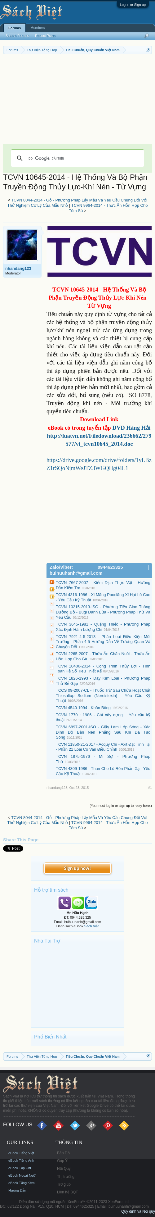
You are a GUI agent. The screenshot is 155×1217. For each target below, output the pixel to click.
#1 (150, 787)
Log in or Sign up (133, 5)
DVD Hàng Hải (131, 427)
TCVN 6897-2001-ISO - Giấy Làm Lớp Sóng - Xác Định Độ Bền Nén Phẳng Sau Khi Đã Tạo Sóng (103, 732)
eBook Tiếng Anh (21, 1160)
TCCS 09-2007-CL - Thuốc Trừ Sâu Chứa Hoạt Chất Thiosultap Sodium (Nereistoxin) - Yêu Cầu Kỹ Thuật (103, 695)
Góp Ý (62, 1161)
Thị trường (65, 1176)
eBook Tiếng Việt (21, 1153)
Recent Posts (45, 36)
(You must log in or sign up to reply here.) (121, 806)
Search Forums (17, 36)
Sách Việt (91, 926)
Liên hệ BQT (67, 1192)
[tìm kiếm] (77, 158)
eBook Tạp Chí (19, 1168)
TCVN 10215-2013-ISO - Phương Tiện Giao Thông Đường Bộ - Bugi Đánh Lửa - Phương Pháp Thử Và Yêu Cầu (103, 611)
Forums (14, 28)
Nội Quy (64, 1168)
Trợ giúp (64, 1184)
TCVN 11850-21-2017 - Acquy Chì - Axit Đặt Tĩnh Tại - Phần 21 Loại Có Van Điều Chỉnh (103, 747)
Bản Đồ (63, 1153)
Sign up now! (77, 868)
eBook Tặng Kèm (21, 1183)
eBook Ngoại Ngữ (21, 1175)
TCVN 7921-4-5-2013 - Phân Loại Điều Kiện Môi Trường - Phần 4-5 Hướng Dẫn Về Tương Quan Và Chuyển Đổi (103, 641)
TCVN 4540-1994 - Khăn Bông (83, 707)
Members (37, 27)
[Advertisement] (77, 100)
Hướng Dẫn (17, 1190)
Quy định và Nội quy (138, 1211)
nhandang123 (18, 268)
